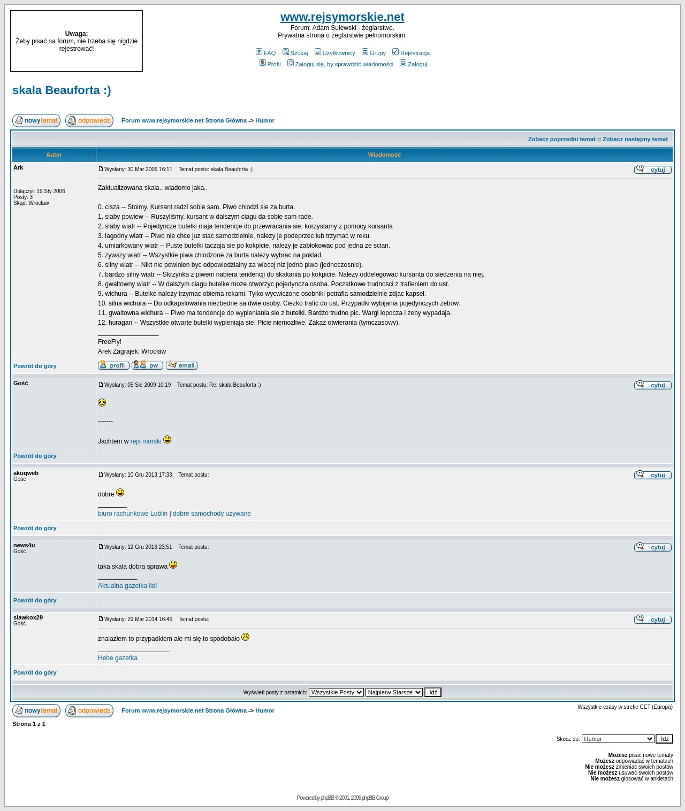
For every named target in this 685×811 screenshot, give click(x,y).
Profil (270, 64)
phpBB (327, 798)
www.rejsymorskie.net (342, 17)
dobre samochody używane (212, 513)
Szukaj (295, 53)
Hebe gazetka (118, 658)
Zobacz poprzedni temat (562, 139)
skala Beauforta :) (61, 90)
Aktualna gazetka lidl (127, 586)
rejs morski (146, 441)
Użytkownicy (335, 53)
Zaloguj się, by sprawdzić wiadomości (340, 64)
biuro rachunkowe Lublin (133, 513)
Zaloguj (413, 64)
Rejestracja (411, 53)
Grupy (374, 53)
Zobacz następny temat (635, 139)
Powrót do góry (35, 366)
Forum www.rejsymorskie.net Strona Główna (184, 120)
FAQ (266, 53)
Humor (264, 120)
